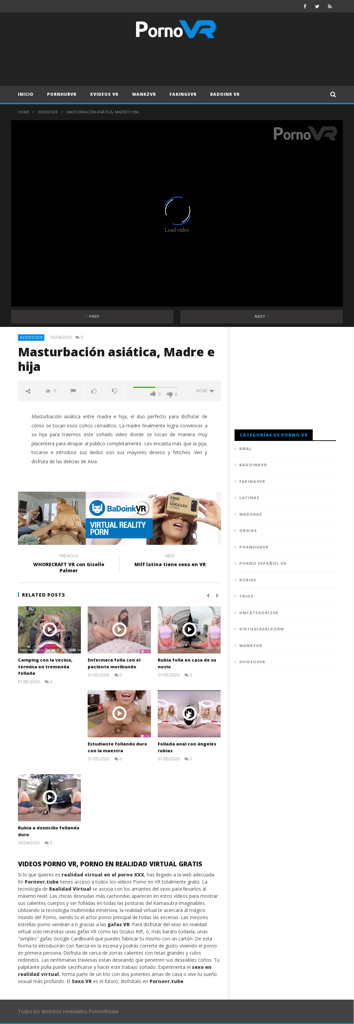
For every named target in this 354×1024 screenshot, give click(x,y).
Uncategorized (259, 612)
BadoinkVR (253, 464)
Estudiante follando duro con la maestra (117, 747)
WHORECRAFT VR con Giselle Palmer (69, 564)
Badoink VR (225, 94)
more (205, 391)
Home (23, 111)
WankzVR (144, 94)
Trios (246, 596)
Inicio (26, 94)
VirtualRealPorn (261, 628)
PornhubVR (61, 94)
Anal (245, 448)
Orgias (248, 530)
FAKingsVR (183, 94)
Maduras (250, 514)
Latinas (249, 497)
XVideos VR (104, 94)
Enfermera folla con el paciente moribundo (114, 663)
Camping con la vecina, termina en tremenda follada (45, 666)
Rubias (247, 579)
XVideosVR (48, 111)
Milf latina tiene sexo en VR (170, 561)
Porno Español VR (263, 563)
